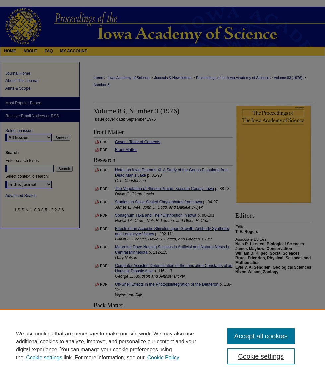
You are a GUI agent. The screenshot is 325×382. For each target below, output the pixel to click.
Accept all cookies (261, 336)
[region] (162, 345)
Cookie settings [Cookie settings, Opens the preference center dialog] (261, 356)
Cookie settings (44, 357)
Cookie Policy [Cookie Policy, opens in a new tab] (163, 357)
